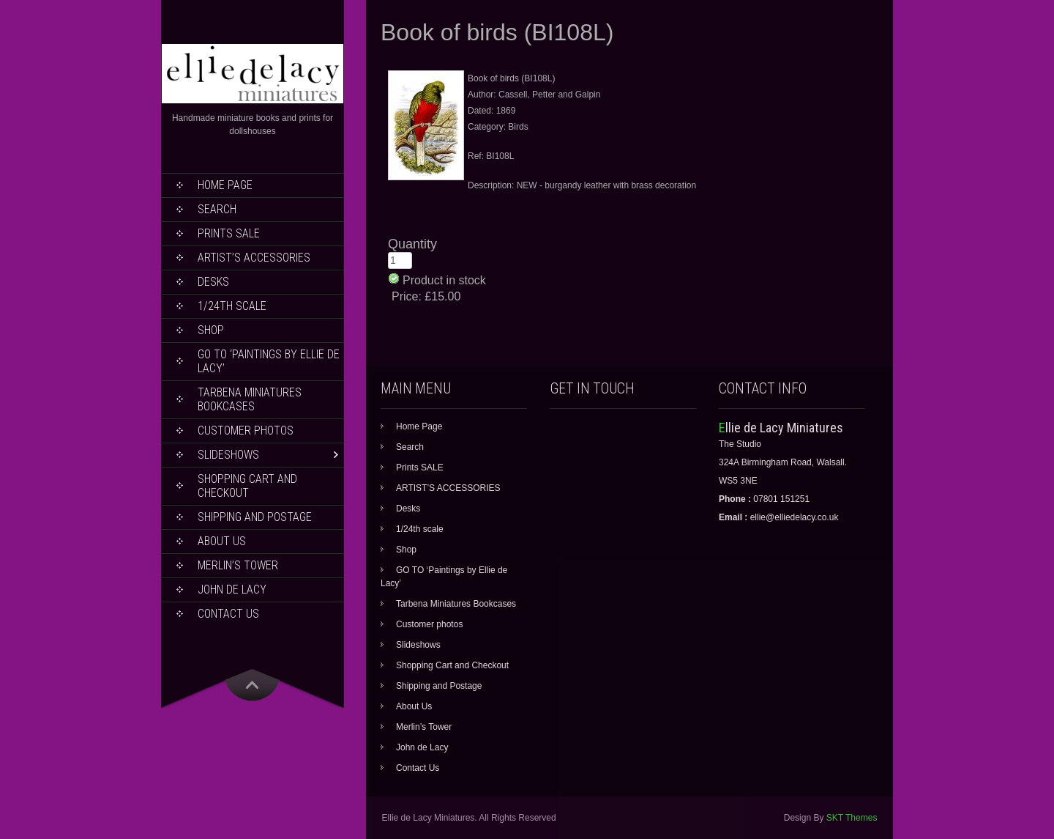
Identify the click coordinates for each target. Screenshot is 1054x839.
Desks (213, 282)
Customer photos (246, 430)
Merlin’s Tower (238, 565)
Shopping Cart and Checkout (247, 486)
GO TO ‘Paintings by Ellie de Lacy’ (269, 361)
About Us (222, 541)
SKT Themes (852, 818)
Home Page (225, 185)
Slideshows (228, 455)
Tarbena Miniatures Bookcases (250, 399)
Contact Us (228, 614)
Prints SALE (229, 233)
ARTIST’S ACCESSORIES (254, 258)
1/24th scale (232, 306)
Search (217, 209)
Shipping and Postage (255, 517)
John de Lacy (232, 589)
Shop (211, 330)
